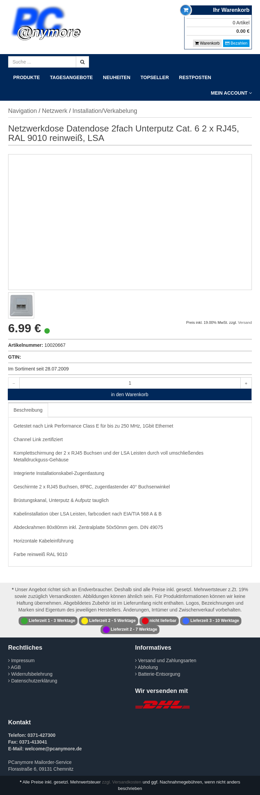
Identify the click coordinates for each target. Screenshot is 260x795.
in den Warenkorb (129, 394)
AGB (14, 667)
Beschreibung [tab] (28, 410)
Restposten (195, 77)
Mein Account (231, 93)
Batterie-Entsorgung (157, 674)
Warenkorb (207, 43)
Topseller (154, 77)
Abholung (146, 667)
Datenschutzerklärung (32, 680)
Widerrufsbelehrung (30, 674)
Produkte (26, 77)
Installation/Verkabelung (104, 110)
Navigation (22, 110)
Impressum (21, 660)
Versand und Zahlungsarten (165, 660)
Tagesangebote (71, 77)
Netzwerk (54, 110)
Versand (245, 322)
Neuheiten (116, 77)
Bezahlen (236, 43)
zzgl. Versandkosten (121, 782)
